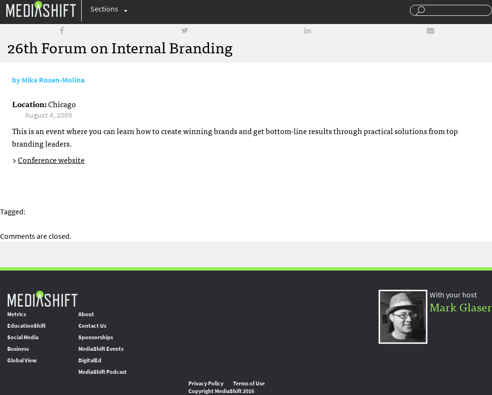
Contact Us (92, 326)
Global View (22, 360)
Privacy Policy (205, 383)
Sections (104, 9)
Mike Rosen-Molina (53, 80)
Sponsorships (95, 337)
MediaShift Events (100, 349)
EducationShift (26, 326)
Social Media (22, 337)
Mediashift (41, 8)
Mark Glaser (461, 306)
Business (18, 349)
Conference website (51, 159)
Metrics (16, 314)
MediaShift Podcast (102, 372)
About (86, 314)
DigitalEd (89, 360)
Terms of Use (249, 383)
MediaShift (42, 298)
